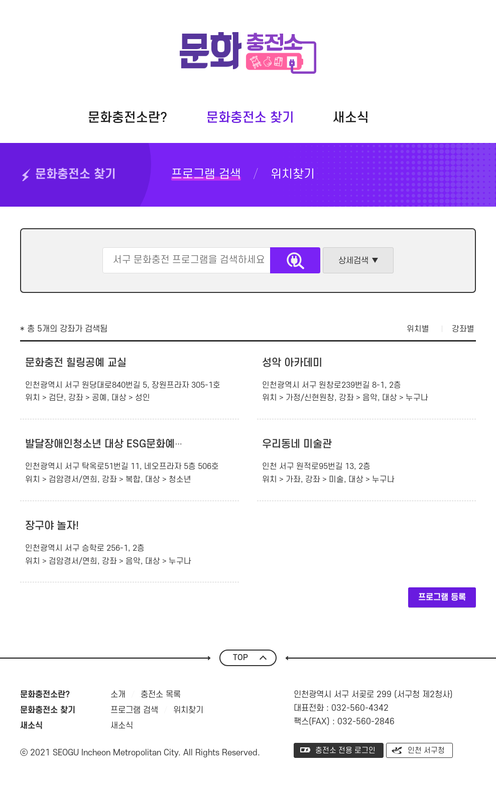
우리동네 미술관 (297, 444)
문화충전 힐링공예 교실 (76, 363)
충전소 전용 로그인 (345, 750)
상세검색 (353, 260)
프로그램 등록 (442, 597)
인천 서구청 (426, 750)
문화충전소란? (127, 118)
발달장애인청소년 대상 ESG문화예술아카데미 (123, 444)
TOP (240, 657)
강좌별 (463, 329)
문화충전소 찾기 (250, 118)
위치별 (418, 329)
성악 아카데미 (292, 363)
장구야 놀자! (52, 526)
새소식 (351, 118)
